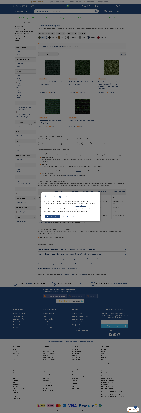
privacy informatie (80, 206)
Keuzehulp (133, 409)
